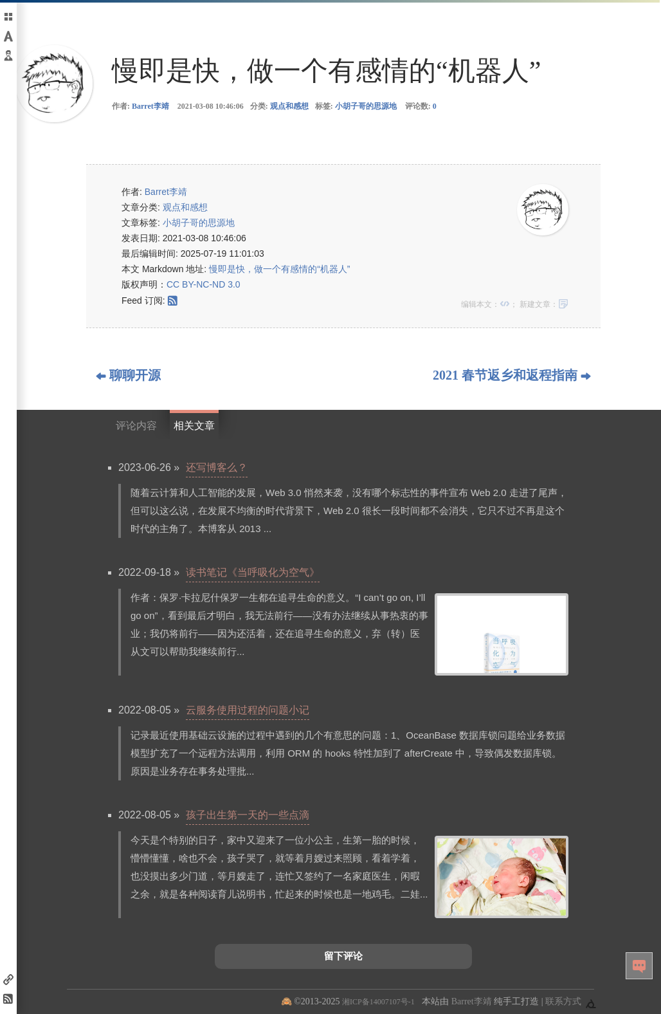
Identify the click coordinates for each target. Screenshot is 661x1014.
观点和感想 (289, 106)
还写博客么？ (217, 467)
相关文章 (194, 425)
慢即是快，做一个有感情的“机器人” (279, 269)
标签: (356, 106)
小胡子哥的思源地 (366, 106)
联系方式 (563, 1001)
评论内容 (136, 425)
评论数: (421, 106)
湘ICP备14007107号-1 (378, 1001)
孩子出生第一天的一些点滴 (247, 814)
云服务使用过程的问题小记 (247, 710)
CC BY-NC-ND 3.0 (203, 284)
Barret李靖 (150, 106)
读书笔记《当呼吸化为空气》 (253, 572)
